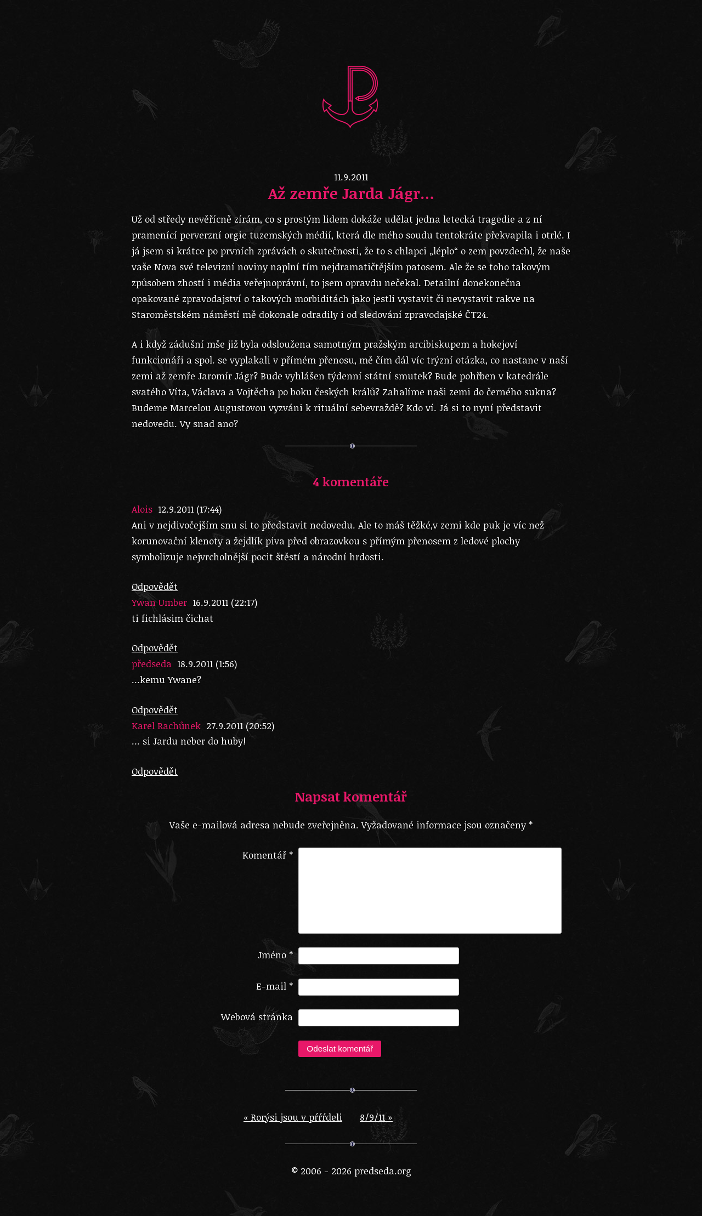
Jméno (275, 963)
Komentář (267, 855)
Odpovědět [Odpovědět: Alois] (155, 586)
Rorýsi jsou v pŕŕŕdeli (293, 1126)
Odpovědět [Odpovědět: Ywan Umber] (155, 647)
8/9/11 (376, 1126)
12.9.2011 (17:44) (190, 509)
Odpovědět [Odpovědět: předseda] (155, 709)
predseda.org (351, 96)
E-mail (274, 994)
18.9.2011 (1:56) (207, 663)
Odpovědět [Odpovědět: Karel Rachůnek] (155, 771)
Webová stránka (257, 1025)
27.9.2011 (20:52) (240, 725)
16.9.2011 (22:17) (225, 602)
